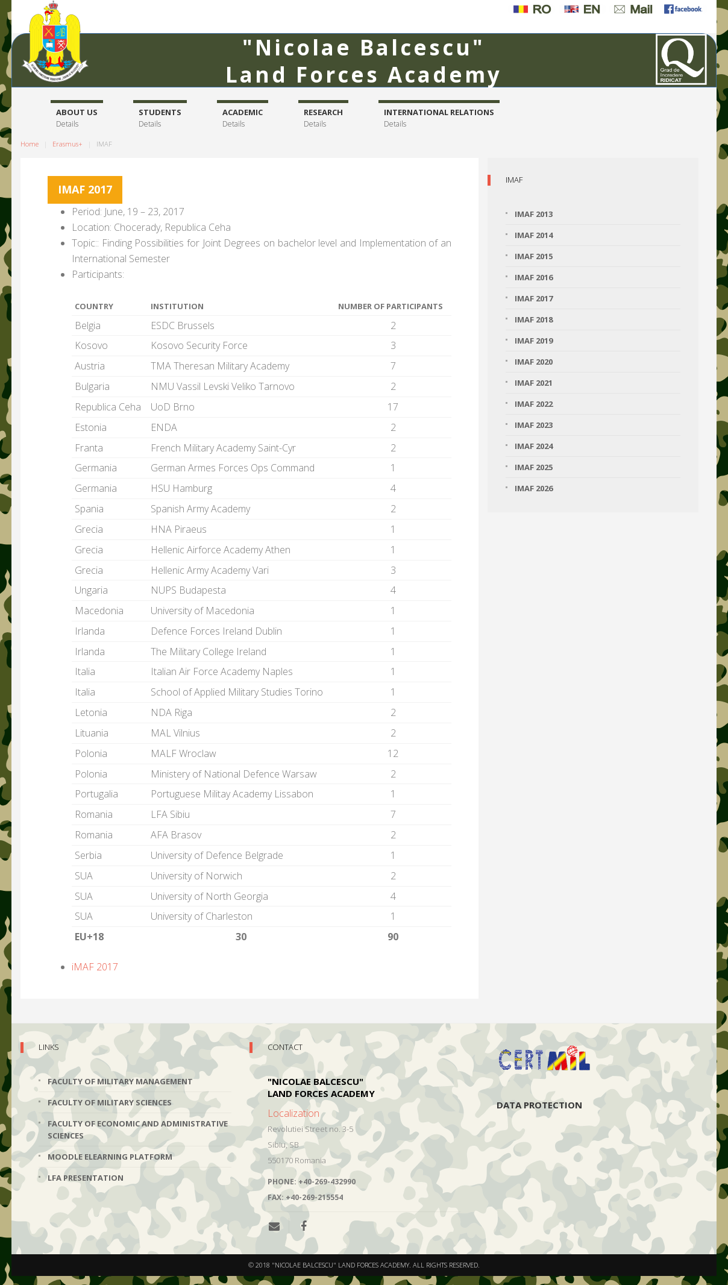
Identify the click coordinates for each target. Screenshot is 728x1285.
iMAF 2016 (534, 277)
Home (29, 143)
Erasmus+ (67, 143)
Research (323, 118)
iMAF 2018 (534, 319)
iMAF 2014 (534, 235)
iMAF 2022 (534, 403)
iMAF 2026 (534, 488)
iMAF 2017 (95, 966)
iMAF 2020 (534, 361)
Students (160, 118)
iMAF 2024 (534, 446)
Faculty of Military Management (120, 1081)
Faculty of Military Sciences (110, 1102)
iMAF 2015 (534, 256)
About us (77, 118)
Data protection (539, 1105)
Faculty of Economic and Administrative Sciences (138, 1129)
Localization (293, 1113)
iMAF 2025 (534, 467)
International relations (439, 118)
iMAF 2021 (534, 382)
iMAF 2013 (534, 214)
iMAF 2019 (534, 340)
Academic (242, 118)
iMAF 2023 (534, 424)
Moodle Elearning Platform (110, 1156)
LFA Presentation (86, 1177)
